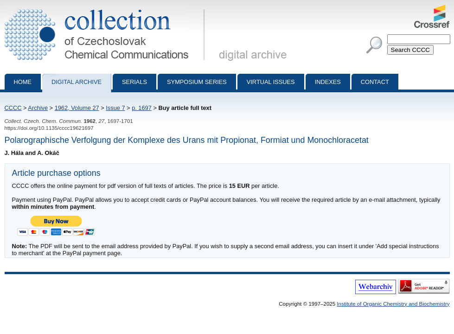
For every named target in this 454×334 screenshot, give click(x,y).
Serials (134, 81)
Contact (375, 81)
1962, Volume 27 (77, 107)
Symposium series (197, 81)
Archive (38, 107)
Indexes (328, 81)
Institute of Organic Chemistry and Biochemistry (393, 304)
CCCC (13, 107)
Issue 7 (115, 107)
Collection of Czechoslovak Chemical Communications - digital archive (106, 8)
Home (23, 81)
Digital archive (76, 81)
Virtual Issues (271, 81)
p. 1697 (142, 107)
